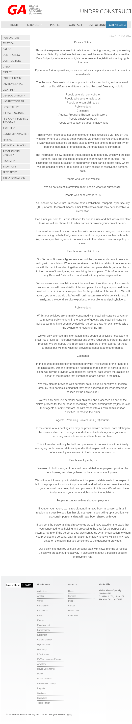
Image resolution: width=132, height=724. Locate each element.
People (55, 24)
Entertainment (13, 78)
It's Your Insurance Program (15, 120)
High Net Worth (13, 101)
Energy (7, 72)
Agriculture (11, 37)
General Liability (14, 95)
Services (33, 24)
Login (69, 714)
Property (9, 160)
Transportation (14, 178)
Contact (75, 24)
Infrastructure (13, 112)
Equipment (10, 89)
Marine (7, 139)
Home (14, 24)
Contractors (12, 60)
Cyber (6, 66)
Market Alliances (14, 145)
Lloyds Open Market (16, 133)
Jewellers (9, 128)
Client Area (117, 24)
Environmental (13, 83)
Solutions (9, 166)
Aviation (8, 43)
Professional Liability (12, 153)
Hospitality (11, 107)
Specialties (10, 172)
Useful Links (97, 24)
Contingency (11, 54)
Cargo (7, 49)
